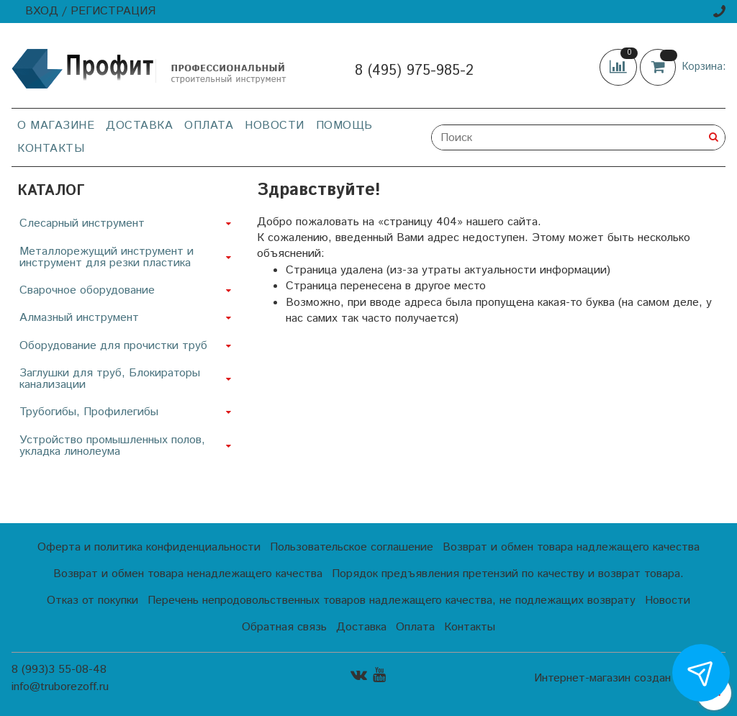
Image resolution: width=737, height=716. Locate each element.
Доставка (139, 125)
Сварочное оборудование (87, 290)
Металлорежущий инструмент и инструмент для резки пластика (106, 257)
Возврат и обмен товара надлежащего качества (571, 547)
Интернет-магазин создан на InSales (629, 678)
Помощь (344, 125)
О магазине (55, 125)
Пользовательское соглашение (351, 547)
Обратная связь (284, 627)
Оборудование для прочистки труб (113, 345)
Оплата (208, 125)
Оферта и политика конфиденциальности (149, 547)
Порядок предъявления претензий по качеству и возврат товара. (508, 574)
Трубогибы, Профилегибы (88, 412)
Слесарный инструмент (82, 223)
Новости (274, 125)
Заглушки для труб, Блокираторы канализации (109, 379)
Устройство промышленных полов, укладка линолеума (112, 446)
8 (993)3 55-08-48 (59, 669)
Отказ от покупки (92, 600)
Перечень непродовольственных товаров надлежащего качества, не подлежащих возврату (392, 600)
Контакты (50, 148)
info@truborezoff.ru (60, 687)
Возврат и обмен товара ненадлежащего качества (187, 574)
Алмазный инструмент (79, 317)
